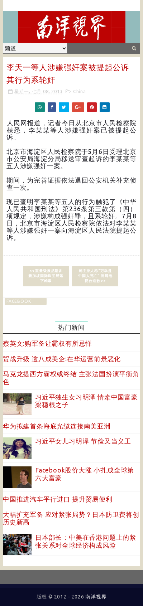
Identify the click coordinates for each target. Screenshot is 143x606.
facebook (18, 301)
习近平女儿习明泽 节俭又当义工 (83, 441)
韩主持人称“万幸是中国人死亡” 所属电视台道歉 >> (95, 276)
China (79, 91)
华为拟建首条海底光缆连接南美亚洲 (57, 426)
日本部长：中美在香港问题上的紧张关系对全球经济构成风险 (85, 541)
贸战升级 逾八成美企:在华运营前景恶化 (62, 358)
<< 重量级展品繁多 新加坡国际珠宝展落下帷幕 (45, 276)
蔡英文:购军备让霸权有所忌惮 (47, 343)
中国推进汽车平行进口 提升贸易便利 (58, 499)
